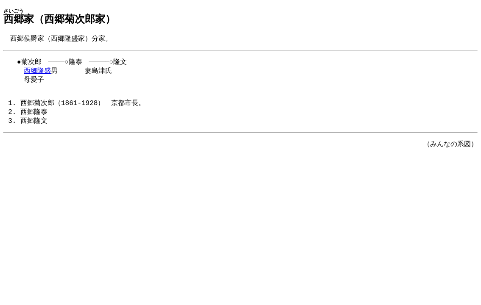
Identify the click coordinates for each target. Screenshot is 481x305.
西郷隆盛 (37, 73)
